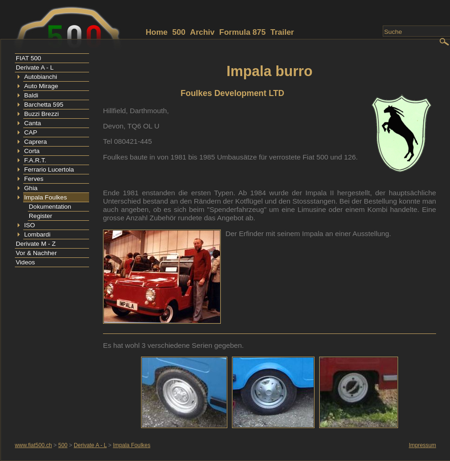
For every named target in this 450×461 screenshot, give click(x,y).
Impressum (422, 445)
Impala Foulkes (45, 197)
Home (156, 32)
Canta (32, 123)
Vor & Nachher (36, 253)
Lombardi (37, 234)
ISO (29, 225)
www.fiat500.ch (33, 445)
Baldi (31, 95)
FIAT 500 (28, 58)
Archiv (202, 32)
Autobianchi (40, 76)
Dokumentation (50, 206)
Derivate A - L (35, 67)
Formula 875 (242, 32)
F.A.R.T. (35, 160)
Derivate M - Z (36, 243)
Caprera (35, 141)
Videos (25, 262)
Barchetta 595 (44, 104)
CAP (30, 132)
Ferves (34, 178)
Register (40, 215)
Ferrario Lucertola (49, 169)
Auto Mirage (41, 86)
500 (178, 32)
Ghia (31, 188)
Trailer (282, 32)
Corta (31, 150)
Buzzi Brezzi (41, 113)
